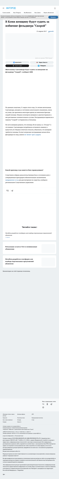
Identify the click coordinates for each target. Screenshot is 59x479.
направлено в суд (11, 180)
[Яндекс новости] (42, 62)
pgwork (51, 31)
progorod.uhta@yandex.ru (9, 435)
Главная (4, 422)
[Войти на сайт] (55, 8)
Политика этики (21, 417)
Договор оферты (21, 414)
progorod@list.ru (37, 433)
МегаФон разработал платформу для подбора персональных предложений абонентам (29, 235)
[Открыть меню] (3, 8)
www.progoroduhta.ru (16, 426)
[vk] (7, 190)
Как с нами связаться (7, 419)
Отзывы (19, 419)
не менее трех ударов (32, 135)
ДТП (33, 414)
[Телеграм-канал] (42, 66)
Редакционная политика (37, 417)
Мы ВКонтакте (27, 12)
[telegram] (12, 190)
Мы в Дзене (37, 12)
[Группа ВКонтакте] (17, 62)
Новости (19, 422)
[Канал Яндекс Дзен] (17, 66)
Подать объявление (49, 12)
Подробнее (20, 470)
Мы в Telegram (17, 12)
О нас (33, 419)
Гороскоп (5, 417)
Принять (53, 17)
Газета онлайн (6, 12)
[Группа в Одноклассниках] (47, 404)
